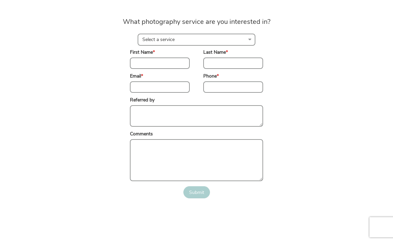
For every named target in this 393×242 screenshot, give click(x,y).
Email (136, 76)
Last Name (215, 52)
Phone (211, 76)
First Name (142, 52)
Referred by (142, 100)
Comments (141, 134)
